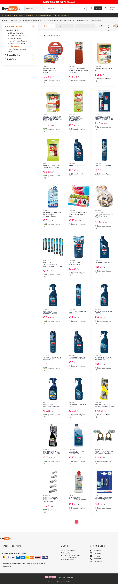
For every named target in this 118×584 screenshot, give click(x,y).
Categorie (6, 15)
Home (5, 20)
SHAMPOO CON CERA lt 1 (103, 263)
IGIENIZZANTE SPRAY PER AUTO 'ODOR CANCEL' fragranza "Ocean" (52, 214)
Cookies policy (66, 553)
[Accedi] (95, 8)
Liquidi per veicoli (82, 20)
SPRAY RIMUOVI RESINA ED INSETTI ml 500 (104, 312)
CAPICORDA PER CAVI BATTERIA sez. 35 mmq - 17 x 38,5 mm (52, 500)
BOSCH (97, 496)
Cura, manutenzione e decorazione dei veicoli (60, 20)
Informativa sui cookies (69, 558)
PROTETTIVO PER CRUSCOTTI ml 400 (50, 312)
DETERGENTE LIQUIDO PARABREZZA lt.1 (76, 452)
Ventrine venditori (61, 15)
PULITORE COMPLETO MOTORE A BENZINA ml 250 (104, 405)
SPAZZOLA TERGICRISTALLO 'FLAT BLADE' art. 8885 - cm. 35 (52, 264)
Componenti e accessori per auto (32, 20)
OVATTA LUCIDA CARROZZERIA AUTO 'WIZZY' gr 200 (76, 119)
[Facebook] (103, 551)
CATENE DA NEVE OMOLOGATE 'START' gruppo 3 (50, 70)
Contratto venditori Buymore (71, 555)
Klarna (70, 577)
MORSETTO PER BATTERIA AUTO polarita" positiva (104, 452)
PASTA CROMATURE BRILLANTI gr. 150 (76, 264)
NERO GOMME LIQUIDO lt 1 (77, 358)
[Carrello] (106, 8)
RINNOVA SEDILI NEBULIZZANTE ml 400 (51, 405)
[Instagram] (103, 553)
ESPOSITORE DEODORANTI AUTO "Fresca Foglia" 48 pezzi (78, 214)
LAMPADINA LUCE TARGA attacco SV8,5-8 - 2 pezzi (104, 499)
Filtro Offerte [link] (10, 59)
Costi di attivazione (68, 560)
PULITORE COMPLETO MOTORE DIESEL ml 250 (51, 452)
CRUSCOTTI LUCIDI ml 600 (104, 166)
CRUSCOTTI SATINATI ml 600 (77, 312)
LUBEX (71, 496)
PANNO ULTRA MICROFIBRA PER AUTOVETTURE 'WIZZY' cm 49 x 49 (78, 70)
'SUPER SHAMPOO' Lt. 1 (77, 166)
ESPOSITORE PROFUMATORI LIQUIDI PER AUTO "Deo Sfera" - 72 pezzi (104, 215)
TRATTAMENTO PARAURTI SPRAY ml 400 (52, 359)
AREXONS (72, 66)
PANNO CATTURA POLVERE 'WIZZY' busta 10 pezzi (52, 167)
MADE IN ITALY (99, 449)
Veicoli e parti (15, 20)
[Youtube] (103, 556)
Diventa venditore (43, 15)
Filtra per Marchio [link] (12, 55)
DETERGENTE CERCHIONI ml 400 (77, 405)
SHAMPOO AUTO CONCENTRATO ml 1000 (77, 499)
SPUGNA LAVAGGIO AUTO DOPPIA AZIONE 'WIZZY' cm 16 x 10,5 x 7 (52, 119)
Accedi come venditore (23, 15)
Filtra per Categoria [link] (13, 26)
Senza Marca (47, 66)
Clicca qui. (71, 2)
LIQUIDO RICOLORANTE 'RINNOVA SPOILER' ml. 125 (104, 118)
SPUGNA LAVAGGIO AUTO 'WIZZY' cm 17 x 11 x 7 (103, 69)
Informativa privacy (68, 551)
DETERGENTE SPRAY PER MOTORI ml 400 (104, 359)
